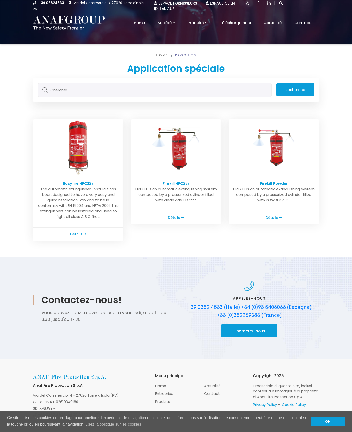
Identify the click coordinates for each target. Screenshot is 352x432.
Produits (196, 22)
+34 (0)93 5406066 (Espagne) (276, 307)
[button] (281, 3)
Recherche (295, 89)
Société (165, 22)
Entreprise (164, 393)
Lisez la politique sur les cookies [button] (113, 424)
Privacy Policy (265, 404)
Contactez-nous (249, 330)
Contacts (303, 22)
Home (162, 55)
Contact (212, 393)
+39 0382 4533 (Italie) (213, 307)
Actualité (273, 22)
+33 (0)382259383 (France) (249, 315)
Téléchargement (236, 22)
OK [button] (327, 421)
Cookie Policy (294, 404)
